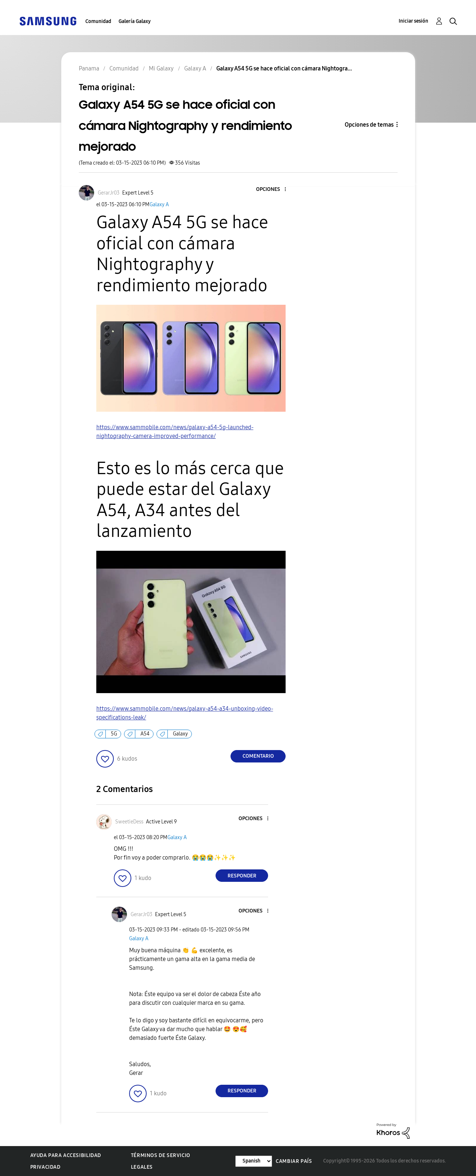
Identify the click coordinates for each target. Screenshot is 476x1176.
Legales (142, 1167)
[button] (273, 189)
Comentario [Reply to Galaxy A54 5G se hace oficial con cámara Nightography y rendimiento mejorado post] (258, 756)
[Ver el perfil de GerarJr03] (109, 193)
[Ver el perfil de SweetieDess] (129, 822)
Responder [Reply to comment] (242, 876)
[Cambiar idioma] (253, 1161)
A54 (145, 734)
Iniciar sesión (413, 21)
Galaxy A (159, 204)
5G (114, 734)
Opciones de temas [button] (369, 124)
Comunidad (98, 21)
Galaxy (180, 734)
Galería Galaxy (135, 21)
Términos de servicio (160, 1155)
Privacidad (45, 1167)
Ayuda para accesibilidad (65, 1155)
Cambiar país (294, 1161)
